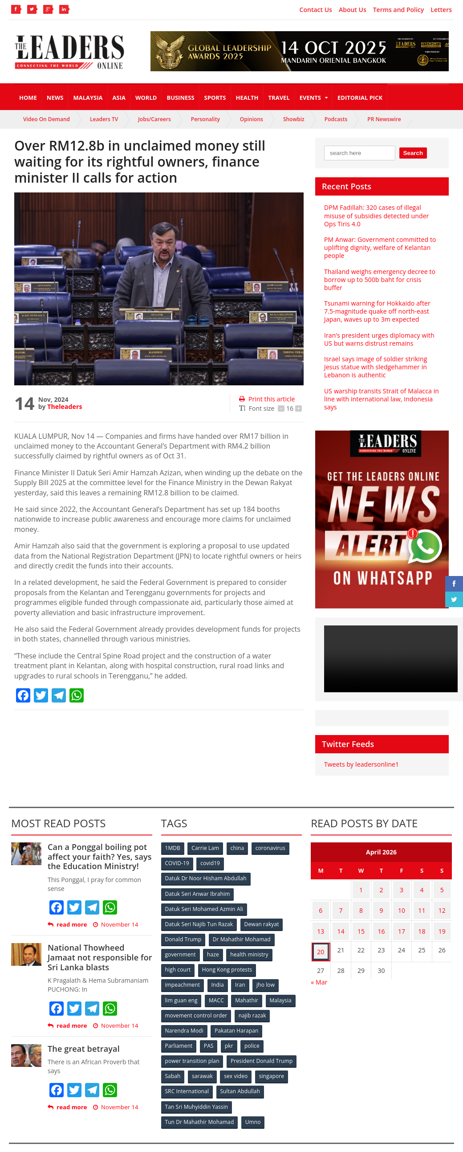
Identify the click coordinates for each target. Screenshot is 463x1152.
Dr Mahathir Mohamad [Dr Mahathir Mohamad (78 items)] (242, 928)
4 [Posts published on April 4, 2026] (421, 880)
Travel (279, 98)
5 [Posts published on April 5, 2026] (442, 880)
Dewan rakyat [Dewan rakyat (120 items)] (261, 914)
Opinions (251, 119)
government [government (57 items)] (181, 943)
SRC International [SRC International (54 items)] (187, 1075)
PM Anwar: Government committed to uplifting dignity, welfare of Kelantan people (379, 247)
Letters (441, 10)
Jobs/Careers (154, 119)
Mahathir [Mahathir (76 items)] (248, 987)
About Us (352, 10)
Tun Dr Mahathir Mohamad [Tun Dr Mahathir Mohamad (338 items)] (200, 1105)
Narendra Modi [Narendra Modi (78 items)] (184, 1017)
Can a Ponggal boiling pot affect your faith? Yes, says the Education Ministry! (99, 848)
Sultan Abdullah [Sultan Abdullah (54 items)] (240, 1075)
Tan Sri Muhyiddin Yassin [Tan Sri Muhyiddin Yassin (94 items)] (196, 1090)
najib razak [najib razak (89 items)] (252, 1002)
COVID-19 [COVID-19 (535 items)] (178, 855)
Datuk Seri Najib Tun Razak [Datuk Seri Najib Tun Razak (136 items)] (199, 914)
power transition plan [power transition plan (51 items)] (192, 1046)
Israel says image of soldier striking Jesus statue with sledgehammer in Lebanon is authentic (374, 359)
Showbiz (294, 119)
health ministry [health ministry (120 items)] (250, 943)
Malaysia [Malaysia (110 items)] (283, 987)
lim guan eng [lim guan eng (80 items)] (182, 987)
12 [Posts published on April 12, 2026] (442, 897)
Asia (119, 98)
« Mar (319, 960)
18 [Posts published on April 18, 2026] (421, 915)
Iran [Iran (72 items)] (242, 972)
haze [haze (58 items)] (213, 943)
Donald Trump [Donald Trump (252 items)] (184, 928)
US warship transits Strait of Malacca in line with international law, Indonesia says (380, 390)
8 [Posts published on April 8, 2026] (361, 897)
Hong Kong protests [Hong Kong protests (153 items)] (227, 958)
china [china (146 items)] (239, 840)
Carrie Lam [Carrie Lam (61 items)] (206, 840)
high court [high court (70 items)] (178, 958)
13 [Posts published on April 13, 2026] (320, 915)
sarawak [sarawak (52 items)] (203, 1061)
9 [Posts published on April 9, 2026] (381, 897)
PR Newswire (384, 119)
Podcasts (336, 119)
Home (28, 98)
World (146, 98)
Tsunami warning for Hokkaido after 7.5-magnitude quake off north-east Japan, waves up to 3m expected (376, 303)
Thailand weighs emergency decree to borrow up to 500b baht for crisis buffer (381, 275)
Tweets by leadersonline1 (361, 756)
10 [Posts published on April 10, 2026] (401, 897)
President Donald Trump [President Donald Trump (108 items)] (261, 1046)
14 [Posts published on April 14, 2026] (341, 915)
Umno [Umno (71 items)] (253, 1105)
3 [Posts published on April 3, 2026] (401, 880)
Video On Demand (46, 119)
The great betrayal (83, 1040)
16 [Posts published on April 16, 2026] (381, 915)
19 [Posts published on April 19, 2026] (442, 915)
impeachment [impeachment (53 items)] (183, 972)
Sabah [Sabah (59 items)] (173, 1061)
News (55, 98)
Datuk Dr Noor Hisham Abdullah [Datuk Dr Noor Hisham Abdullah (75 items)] (206, 870)
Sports (215, 98)
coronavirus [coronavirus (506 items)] (273, 840)
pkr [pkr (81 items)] (231, 1031)
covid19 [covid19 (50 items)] (211, 855)
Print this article (266, 399)
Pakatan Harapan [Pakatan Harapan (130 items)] (237, 1017)
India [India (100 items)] (218, 972)
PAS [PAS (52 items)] (209, 1031)
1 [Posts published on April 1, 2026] (361, 880)
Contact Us (316, 10)
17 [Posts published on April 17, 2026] (401, 915)
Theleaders (64, 406)
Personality (205, 119)
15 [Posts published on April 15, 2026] (361, 915)
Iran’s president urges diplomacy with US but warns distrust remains (378, 331)
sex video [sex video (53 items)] (237, 1061)
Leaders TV (104, 119)
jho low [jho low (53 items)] (268, 972)
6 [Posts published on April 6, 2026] (320, 897)
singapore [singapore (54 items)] (274, 1061)
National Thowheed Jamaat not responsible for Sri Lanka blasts (99, 949)
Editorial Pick (359, 98)
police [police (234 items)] (254, 1031)
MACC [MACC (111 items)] (217, 987)
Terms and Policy (398, 10)
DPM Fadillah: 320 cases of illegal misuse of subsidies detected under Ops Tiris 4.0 (375, 215)
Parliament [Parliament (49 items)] (179, 1031)
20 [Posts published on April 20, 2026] (320, 932)
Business (180, 98)
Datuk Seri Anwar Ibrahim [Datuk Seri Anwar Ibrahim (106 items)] (198, 884)
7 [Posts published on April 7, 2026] (341, 897)
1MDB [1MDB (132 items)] (173, 840)
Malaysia (87, 98)
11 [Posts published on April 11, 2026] (421, 897)
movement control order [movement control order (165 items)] (196, 1002)
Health (247, 98)
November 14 (115, 916)
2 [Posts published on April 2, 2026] (381, 880)
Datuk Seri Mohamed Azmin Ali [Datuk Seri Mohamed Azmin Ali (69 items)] (204, 899)
